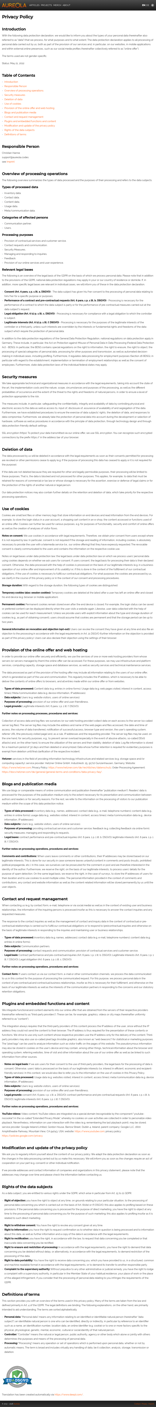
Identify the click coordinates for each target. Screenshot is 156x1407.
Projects (46, 5)
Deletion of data (13, 99)
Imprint (11, 161)
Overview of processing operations (24, 90)
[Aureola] (14, 5)
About (66, 5)
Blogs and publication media (20, 112)
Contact (137, 1404)
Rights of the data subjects (19, 130)
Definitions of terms (15, 134)
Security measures (14, 95)
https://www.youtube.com (89, 1131)
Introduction (11, 81)
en (143, 5)
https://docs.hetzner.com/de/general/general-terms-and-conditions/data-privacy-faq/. (52, 771)
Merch (57, 5)
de (147, 5)
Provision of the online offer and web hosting (29, 108)
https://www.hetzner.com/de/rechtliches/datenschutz (80, 767)
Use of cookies (12, 103)
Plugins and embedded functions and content (30, 121)
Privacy (144, 1404)
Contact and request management (23, 116)
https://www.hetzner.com (16, 767)
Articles (34, 5)
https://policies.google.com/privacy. (22, 1135)
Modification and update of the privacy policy (29, 125)
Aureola (17, 1404)
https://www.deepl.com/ (69, 1394)
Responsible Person (15, 86)
